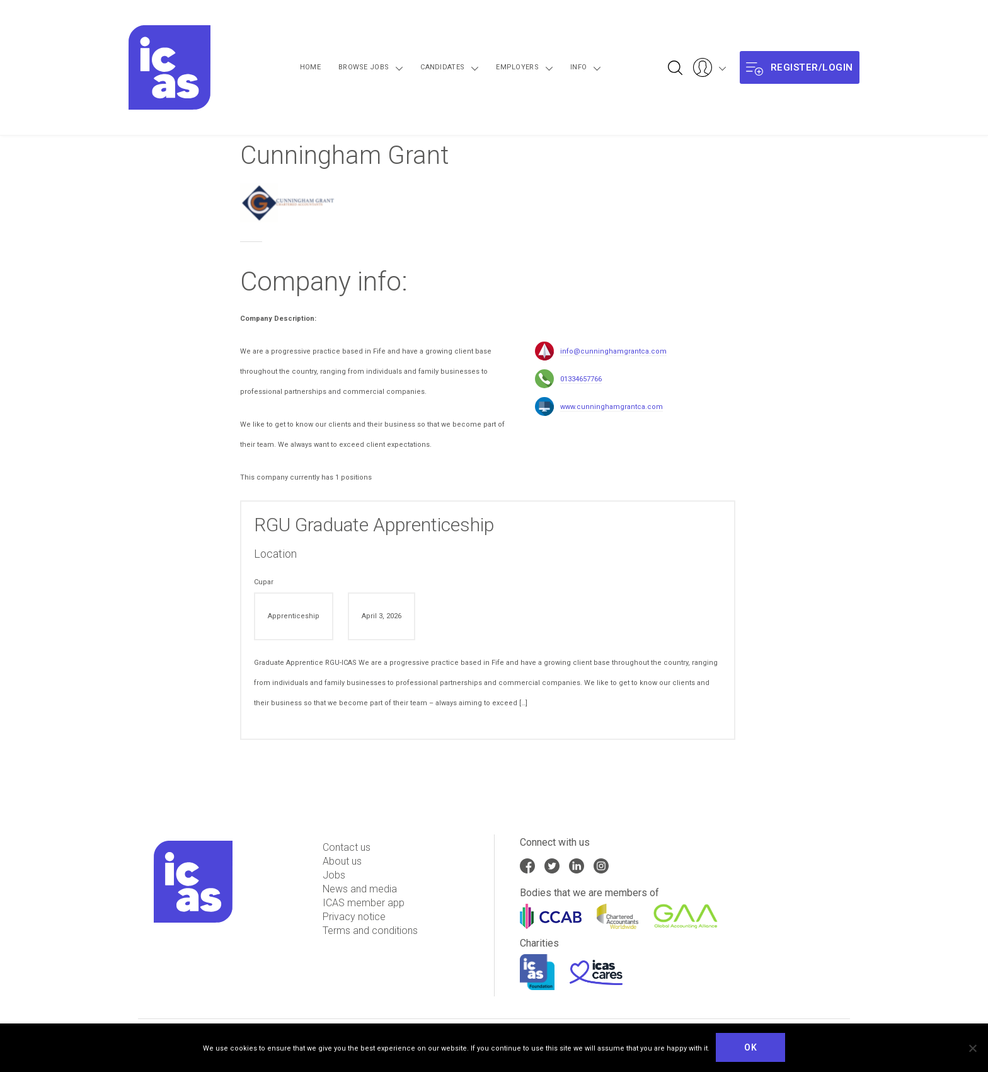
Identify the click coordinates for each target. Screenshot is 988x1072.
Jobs (334, 875)
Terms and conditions (370, 931)
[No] (972, 1048)
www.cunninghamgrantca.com (611, 407)
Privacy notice (354, 917)
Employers (523, 67)
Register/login (799, 68)
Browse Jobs (395, 67)
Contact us (346, 847)
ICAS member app (364, 903)
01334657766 (581, 379)
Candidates (462, 67)
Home (342, 67)
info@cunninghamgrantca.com (613, 351)
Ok (750, 1047)
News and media (360, 889)
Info (572, 67)
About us (342, 861)
